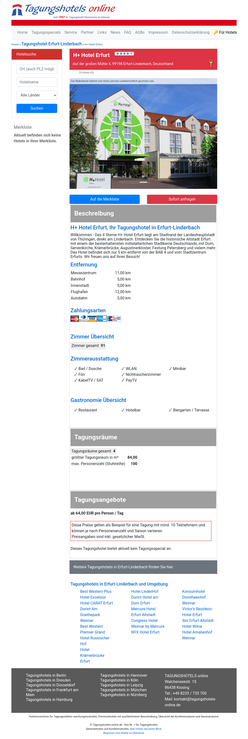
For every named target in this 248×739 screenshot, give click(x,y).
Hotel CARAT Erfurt (96, 603)
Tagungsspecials (46, 32)
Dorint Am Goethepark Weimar (90, 615)
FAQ (127, 32)
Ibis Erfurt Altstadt (198, 620)
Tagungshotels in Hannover (123, 675)
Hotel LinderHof (145, 591)
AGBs (139, 32)
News (115, 32)
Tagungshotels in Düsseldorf (50, 685)
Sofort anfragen (182, 199)
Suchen (37, 108)
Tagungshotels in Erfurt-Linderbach (117, 567)
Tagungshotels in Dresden (48, 680)
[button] (81, 133)
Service (70, 32)
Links (102, 32)
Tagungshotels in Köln (119, 680)
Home (22, 32)
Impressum (158, 32)
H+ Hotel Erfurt (94, 44)
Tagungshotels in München (123, 690)
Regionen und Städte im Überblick (123, 733)
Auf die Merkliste (104, 199)
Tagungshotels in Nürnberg (123, 694)
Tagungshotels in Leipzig (121, 685)
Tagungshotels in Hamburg (49, 699)
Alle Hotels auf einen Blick (145, 729)
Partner (87, 32)
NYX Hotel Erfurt (145, 632)
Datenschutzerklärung (190, 32)
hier (170, 567)
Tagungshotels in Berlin (46, 675)
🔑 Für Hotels (225, 32)
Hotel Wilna (192, 626)
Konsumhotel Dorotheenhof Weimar (194, 597)
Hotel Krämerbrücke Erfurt (92, 655)
